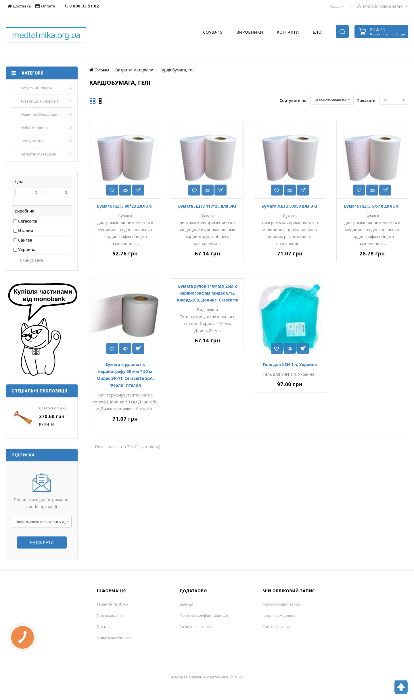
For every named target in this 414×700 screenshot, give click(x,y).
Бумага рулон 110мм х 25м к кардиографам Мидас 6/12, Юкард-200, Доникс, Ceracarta (207, 293)
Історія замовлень (278, 615)
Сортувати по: (293, 100)
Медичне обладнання (40, 114)
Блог (318, 32)
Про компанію (110, 615)
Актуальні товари (36, 87)
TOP (401, 687)
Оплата (45, 6)
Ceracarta (27, 221)
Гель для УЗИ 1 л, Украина (290, 364)
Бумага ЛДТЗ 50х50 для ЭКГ (290, 206)
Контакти (288, 32)
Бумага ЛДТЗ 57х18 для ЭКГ (372, 206)
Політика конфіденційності (204, 615)
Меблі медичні (34, 127)
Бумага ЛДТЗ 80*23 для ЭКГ (125, 206)
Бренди (186, 604)
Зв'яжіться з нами (196, 626)
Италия (25, 230)
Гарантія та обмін (113, 604)
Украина (26, 249)
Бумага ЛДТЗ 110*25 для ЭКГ (207, 206)
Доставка (19, 6)
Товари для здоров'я (39, 101)
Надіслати (42, 542)
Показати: (366, 100)
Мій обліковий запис (281, 604)
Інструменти (31, 140)
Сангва (25, 240)
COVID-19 (213, 32)
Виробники (249, 32)
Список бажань (276, 626)
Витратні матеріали (38, 154)
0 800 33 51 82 (82, 6)
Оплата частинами (114, 637)
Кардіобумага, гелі (178, 70)
